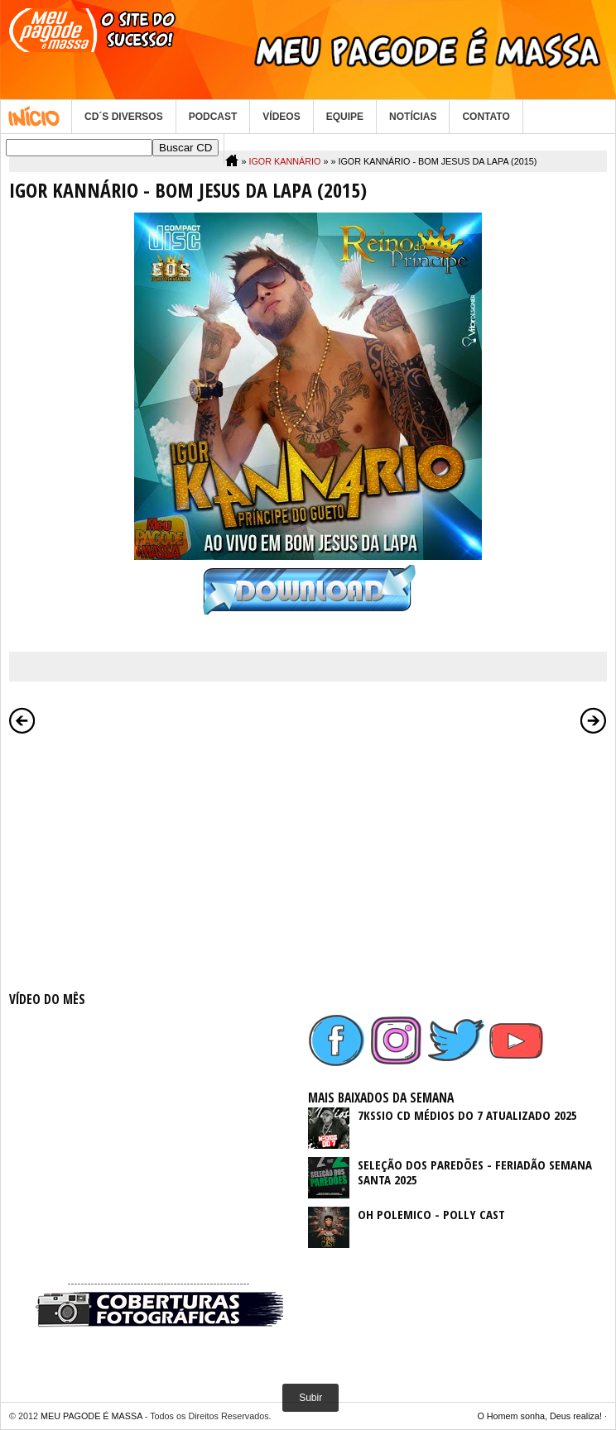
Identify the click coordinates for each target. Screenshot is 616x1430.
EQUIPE (344, 116)
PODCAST (213, 116)
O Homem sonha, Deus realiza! (539, 1416)
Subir (310, 1398)
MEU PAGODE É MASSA (91, 1416)
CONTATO (485, 116)
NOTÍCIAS (412, 116)
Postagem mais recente (22, 720)
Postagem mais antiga (593, 720)
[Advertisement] (158, 859)
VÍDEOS (281, 116)
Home (36, 116)
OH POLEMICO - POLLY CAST (431, 1214)
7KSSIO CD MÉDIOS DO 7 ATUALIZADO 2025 (467, 1115)
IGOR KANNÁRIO (284, 161)
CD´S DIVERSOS (123, 116)
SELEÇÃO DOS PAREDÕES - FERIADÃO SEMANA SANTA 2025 (475, 1172)
